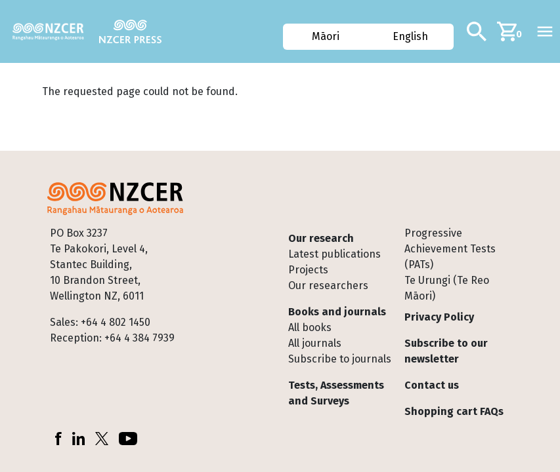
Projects (308, 270)
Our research (321, 238)
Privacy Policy (439, 317)
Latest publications (334, 254)
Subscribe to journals (339, 359)
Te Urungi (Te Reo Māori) (446, 288)
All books (310, 327)
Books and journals (337, 311)
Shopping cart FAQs (454, 411)
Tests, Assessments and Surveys (336, 393)
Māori (325, 36)
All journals (314, 343)
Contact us (431, 385)
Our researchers (328, 285)
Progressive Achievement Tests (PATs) (450, 249)
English (410, 36)
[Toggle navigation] (545, 31)
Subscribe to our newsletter (446, 351)
